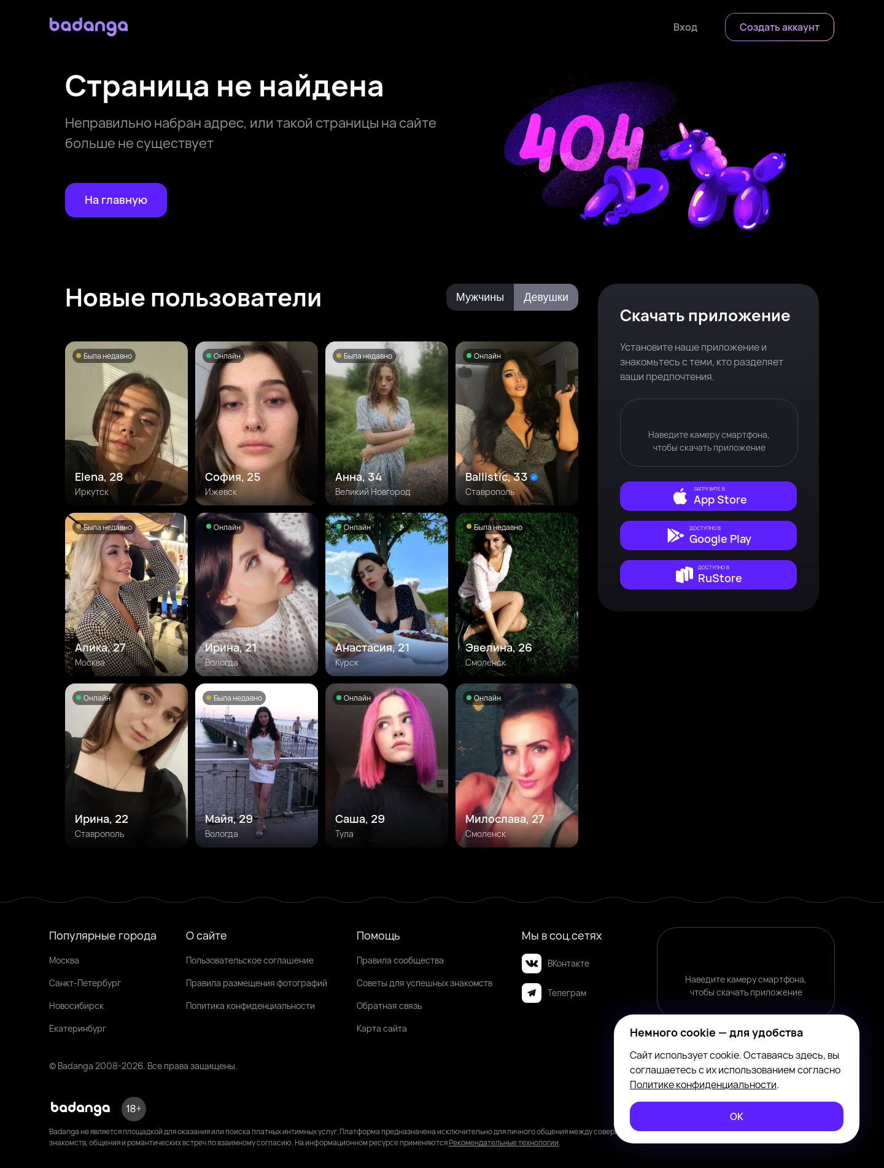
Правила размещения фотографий (256, 983)
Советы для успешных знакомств (424, 983)
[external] (708, 496)
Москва (64, 960)
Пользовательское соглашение (250, 960)
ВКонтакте (555, 963)
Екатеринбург (77, 1028)
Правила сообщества (400, 960)
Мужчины (480, 297)
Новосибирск (76, 1005)
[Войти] (685, 27)
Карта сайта (382, 1028)
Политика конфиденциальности (250, 1005)
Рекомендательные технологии (504, 1142)
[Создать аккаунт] (779, 27)
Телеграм (554, 993)
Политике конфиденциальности (703, 1084)
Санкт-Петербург (85, 983)
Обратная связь (389, 1005)
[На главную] (116, 200)
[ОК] (736, 1116)
